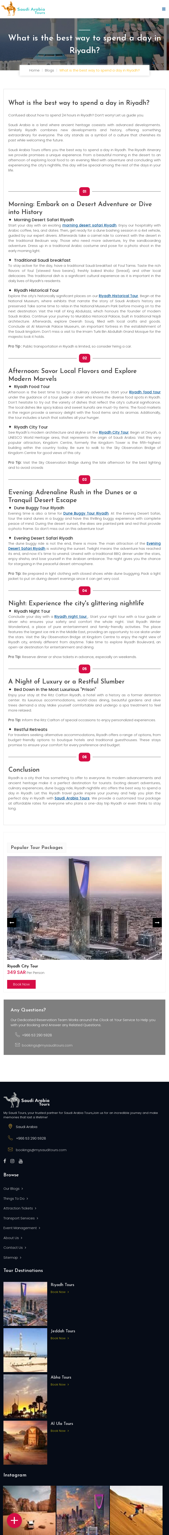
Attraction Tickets (19, 1208)
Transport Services (20, 1218)
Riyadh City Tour (114, 432)
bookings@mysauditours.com (47, 1045)
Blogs (49, 70)
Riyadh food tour (145, 392)
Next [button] (157, 922)
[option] (84, 922)
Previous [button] (11, 922)
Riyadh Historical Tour (118, 295)
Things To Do (15, 1198)
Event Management (21, 1227)
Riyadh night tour (71, 616)
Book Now (21, 984)
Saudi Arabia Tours (72, 798)
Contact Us (14, 1247)
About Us (12, 1237)
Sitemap (12, 1257)
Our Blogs (13, 1188)
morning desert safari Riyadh (89, 225)
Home (34, 70)
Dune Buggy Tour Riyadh (86, 513)
